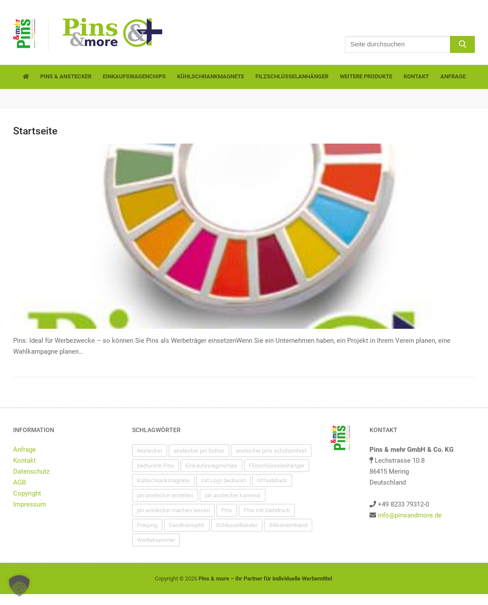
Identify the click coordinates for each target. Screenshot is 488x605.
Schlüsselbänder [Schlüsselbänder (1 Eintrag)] (237, 525)
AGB (19, 482)
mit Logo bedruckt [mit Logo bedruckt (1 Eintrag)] (223, 480)
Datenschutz (31, 471)
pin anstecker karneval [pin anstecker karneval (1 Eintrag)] (233, 495)
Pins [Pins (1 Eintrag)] (226, 510)
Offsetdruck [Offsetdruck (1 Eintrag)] (272, 480)
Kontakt (24, 460)
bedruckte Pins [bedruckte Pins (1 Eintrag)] (155, 465)
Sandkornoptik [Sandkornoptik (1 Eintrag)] (187, 525)
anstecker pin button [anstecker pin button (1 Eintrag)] (199, 450)
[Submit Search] (462, 44)
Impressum (29, 504)
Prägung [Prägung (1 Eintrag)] (147, 525)
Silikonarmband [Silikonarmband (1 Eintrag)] (288, 525)
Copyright (27, 493)
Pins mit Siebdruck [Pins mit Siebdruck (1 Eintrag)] (267, 510)
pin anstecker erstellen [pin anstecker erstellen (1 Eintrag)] (165, 495)
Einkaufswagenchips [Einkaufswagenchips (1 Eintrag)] (211, 465)
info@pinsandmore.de (410, 515)
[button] (19, 585)
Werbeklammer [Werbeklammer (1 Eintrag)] (156, 540)
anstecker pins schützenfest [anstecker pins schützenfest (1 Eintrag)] (271, 450)
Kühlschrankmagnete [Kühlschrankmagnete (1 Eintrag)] (163, 480)
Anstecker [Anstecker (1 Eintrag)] (149, 450)
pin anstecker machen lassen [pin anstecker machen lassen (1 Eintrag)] (173, 510)
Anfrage (24, 450)
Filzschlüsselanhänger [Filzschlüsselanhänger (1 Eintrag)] (276, 465)
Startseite (35, 131)
